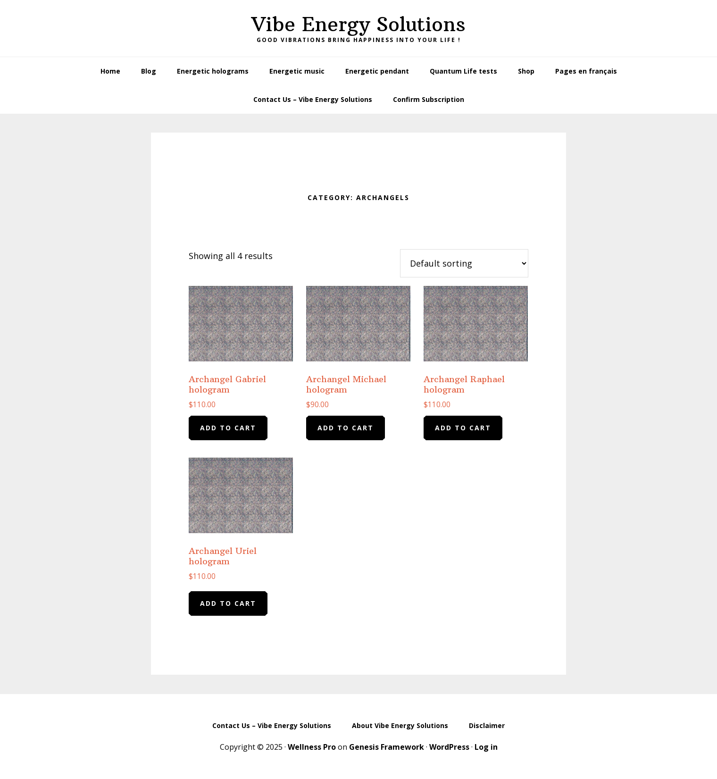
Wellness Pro (312, 747)
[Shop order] (464, 263)
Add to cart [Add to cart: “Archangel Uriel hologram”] (228, 603)
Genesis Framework (386, 747)
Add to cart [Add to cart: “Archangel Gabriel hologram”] (228, 427)
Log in (486, 747)
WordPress (449, 747)
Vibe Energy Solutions (358, 24)
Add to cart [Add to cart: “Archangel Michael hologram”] (345, 427)
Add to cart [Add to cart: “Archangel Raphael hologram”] (463, 427)
